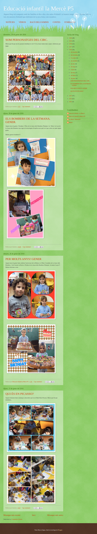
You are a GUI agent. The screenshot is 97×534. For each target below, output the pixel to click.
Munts (71, 122)
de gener (73, 78)
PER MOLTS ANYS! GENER (23, 259)
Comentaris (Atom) (17, 519)
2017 (70, 47)
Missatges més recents (11, 515)
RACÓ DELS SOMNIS (39, 22)
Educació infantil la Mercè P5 (38, 8)
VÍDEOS (22, 22)
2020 (70, 38)
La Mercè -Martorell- (75, 119)
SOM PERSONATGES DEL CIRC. (26, 39)
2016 (70, 49)
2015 (70, 96)
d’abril (73, 69)
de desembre (74, 52)
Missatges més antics (55, 515)
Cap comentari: (26, 106)
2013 (70, 101)
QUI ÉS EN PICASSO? (19, 393)
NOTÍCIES (10, 22)
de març (73, 72)
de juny (73, 64)
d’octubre (73, 58)
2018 (70, 44)
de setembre (74, 61)
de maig (73, 66)
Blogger (60, 530)
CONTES (56, 22)
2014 (70, 98)
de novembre (74, 55)
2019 (70, 41)
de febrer (73, 75)
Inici (33, 515)
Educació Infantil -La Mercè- (77, 113)
